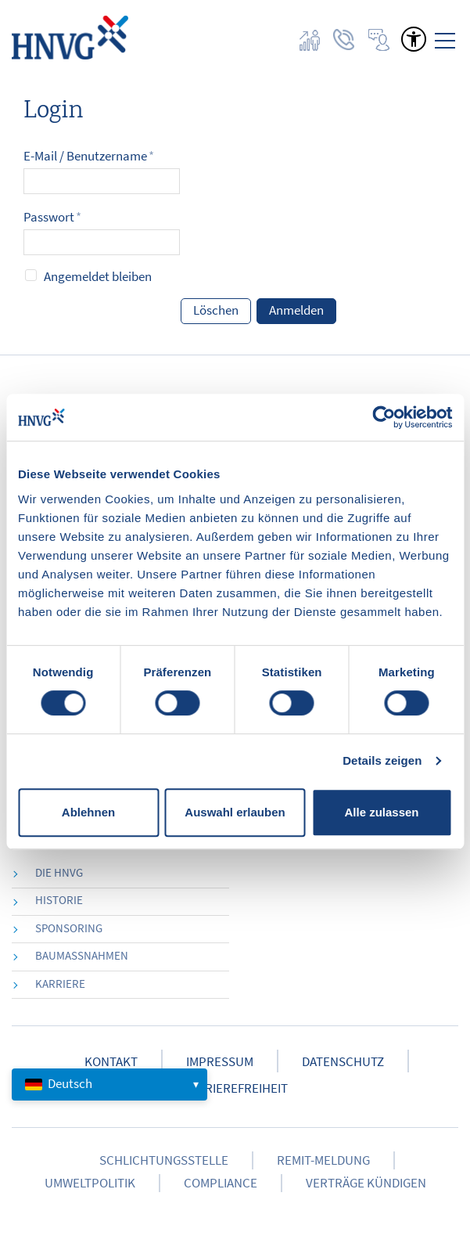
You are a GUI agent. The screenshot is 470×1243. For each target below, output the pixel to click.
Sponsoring (68, 928)
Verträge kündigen (366, 1183)
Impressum (219, 1062)
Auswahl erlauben (235, 812)
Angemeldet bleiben (98, 276)
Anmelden (296, 310)
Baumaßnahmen (81, 955)
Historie (59, 899)
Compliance (220, 1183)
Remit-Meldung (323, 1160)
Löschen (216, 310)
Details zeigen (382, 760)
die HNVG (59, 872)
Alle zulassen (381, 812)
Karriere (60, 983)
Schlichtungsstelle (163, 1160)
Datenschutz (343, 1062)
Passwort (52, 217)
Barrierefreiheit (235, 1088)
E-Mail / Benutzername (88, 156)
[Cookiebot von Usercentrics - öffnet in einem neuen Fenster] (383, 417)
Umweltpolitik (90, 1183)
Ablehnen (88, 812)
